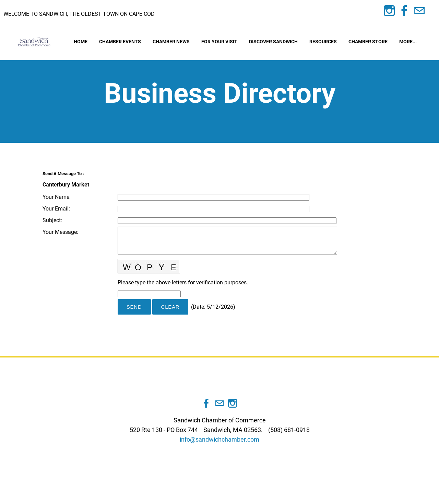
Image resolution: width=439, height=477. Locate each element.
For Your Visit (219, 43)
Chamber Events (120, 43)
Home (80, 43)
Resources (323, 43)
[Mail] (419, 10)
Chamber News (171, 43)
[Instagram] (389, 10)
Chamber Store (368, 43)
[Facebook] (404, 10)
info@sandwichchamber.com (219, 443)
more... (408, 43)
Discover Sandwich (273, 43)
